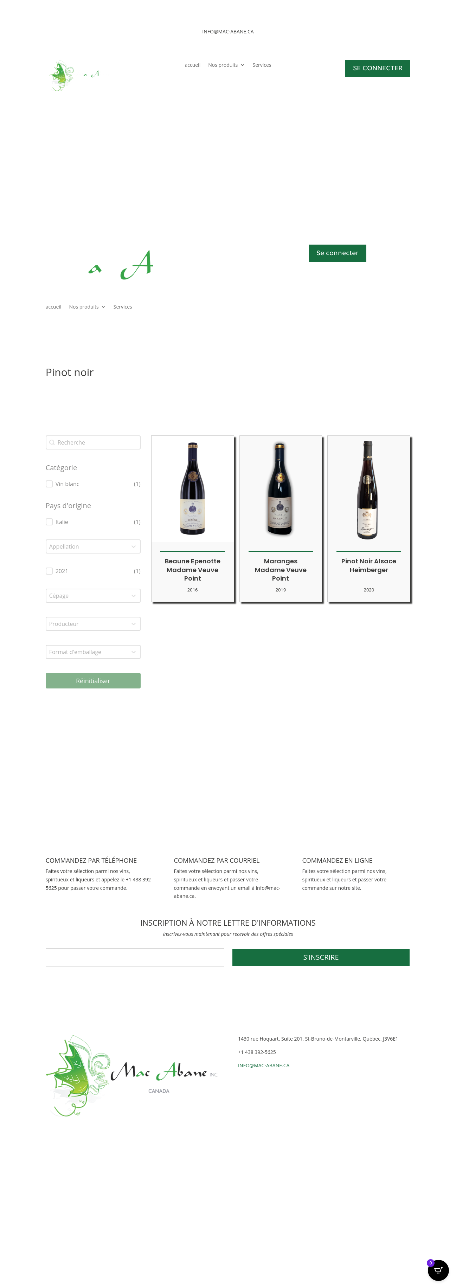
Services (262, 65)
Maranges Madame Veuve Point (281, 570)
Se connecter (337, 253)
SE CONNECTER (378, 68)
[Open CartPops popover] (438, 1270)
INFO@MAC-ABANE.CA (263, 1065)
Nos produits (223, 65)
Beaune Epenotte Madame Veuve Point (192, 570)
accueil (192, 65)
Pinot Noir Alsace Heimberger (368, 565)
